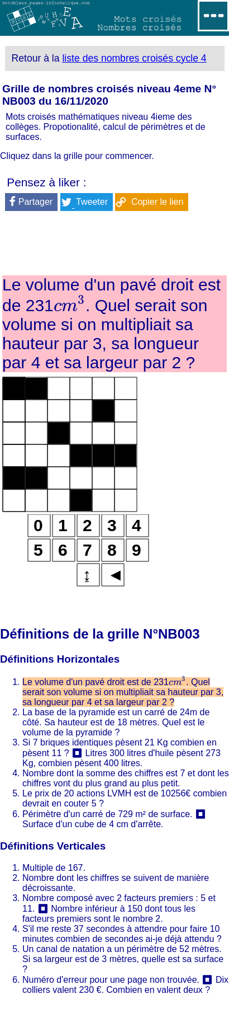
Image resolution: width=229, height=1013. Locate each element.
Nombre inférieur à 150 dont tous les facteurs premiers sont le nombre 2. (108, 913)
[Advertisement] (114, 245)
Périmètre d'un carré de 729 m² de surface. (107, 814)
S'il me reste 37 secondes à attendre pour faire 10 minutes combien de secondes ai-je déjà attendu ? (122, 934)
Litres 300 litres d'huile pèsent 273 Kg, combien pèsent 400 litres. (121, 758)
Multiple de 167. (53, 868)
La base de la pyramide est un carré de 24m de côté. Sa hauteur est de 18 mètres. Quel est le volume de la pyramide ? (115, 722)
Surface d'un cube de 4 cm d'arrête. (92, 824)
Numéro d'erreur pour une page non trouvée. (110, 979)
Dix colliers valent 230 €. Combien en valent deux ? (125, 985)
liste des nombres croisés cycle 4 (134, 58)
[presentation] (69, 305)
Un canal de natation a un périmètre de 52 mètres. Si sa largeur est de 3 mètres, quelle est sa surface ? (122, 959)
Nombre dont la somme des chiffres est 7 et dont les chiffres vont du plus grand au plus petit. (125, 778)
